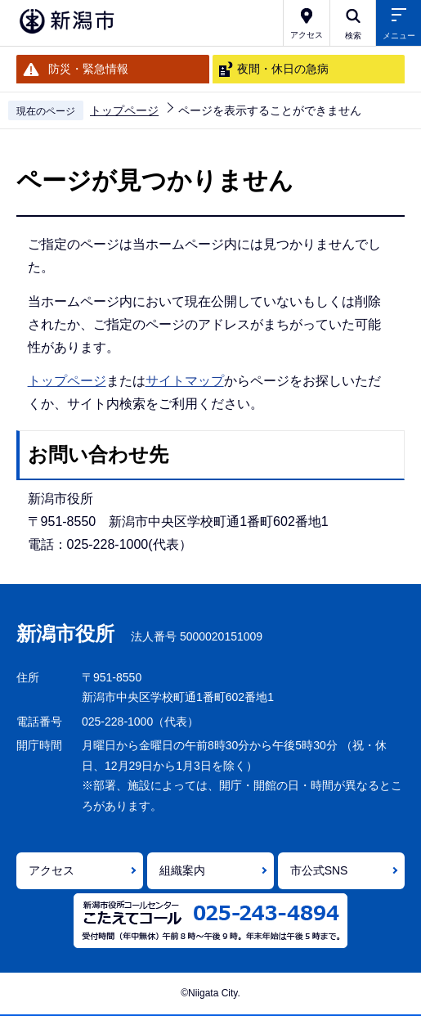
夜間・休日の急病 (283, 68)
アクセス (51, 870)
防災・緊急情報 (88, 68)
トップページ (124, 110)
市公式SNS (319, 870)
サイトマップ (185, 381)
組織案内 (182, 870)
